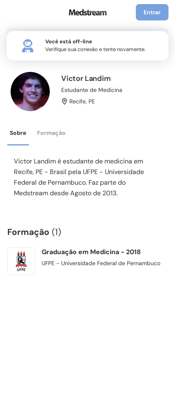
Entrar (152, 12)
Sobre (18, 132)
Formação (51, 132)
